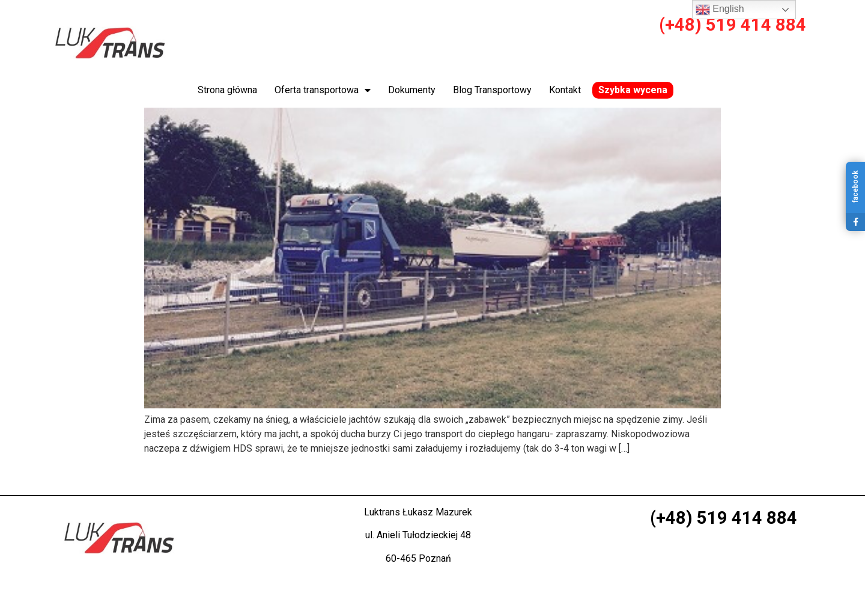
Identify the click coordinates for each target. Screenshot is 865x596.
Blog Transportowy (492, 90)
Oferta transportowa (323, 90)
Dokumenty (412, 90)
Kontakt (565, 90)
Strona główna (227, 90)
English (720, 9)
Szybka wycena (632, 90)
